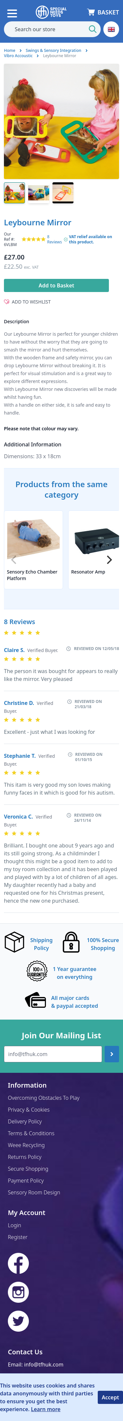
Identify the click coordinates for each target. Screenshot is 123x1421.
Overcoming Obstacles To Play (43, 1097)
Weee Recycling (26, 1145)
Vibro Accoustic (18, 55)
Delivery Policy (25, 1121)
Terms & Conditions (31, 1133)
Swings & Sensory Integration (53, 50)
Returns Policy (24, 1157)
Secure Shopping (28, 1168)
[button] (111, 29)
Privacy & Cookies (29, 1109)
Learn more (45, 1409)
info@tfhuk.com (44, 1364)
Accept (110, 1397)
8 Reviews (54, 239)
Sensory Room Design (34, 1192)
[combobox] (52, 29)
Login (14, 1225)
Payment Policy (26, 1180)
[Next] (108, 560)
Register (18, 1237)
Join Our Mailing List (61, 1035)
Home (9, 50)
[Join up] (112, 1054)
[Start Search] (93, 29)
